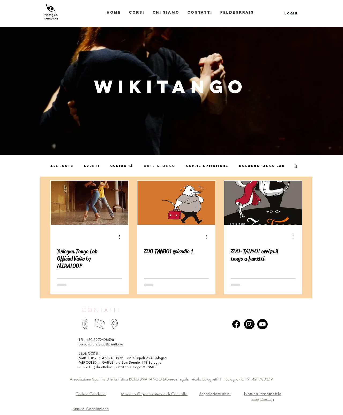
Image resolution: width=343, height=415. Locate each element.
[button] (295, 166)
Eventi (91, 165)
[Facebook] (236, 324)
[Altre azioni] (121, 237)
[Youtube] (262, 324)
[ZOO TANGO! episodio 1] (176, 203)
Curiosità (121, 165)
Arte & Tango (159, 165)
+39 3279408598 (100, 339)
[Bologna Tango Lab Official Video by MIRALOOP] (89, 203)
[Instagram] (249, 324)
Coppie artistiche (207, 165)
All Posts (61, 165)
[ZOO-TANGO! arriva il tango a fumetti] (263, 203)
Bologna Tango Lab (262, 165)
